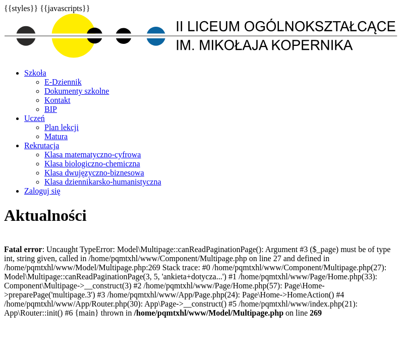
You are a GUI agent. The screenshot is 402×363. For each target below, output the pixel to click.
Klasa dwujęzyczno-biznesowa (94, 172)
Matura (56, 136)
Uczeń (34, 118)
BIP (50, 109)
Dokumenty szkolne (76, 91)
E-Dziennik (63, 82)
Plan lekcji (61, 127)
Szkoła (35, 73)
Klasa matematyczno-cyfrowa (92, 154)
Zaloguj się (42, 191)
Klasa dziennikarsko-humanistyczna (102, 181)
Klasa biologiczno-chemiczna (92, 163)
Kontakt (57, 100)
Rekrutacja (41, 145)
